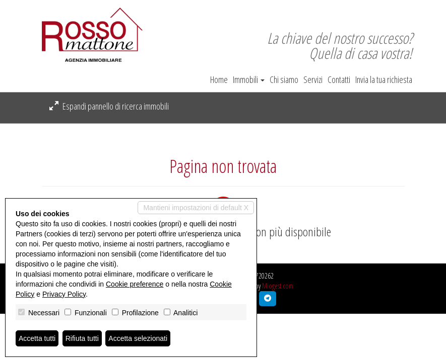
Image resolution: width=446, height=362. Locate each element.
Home (219, 79)
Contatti (339, 79)
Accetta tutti (37, 338)
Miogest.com (277, 286)
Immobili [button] (249, 79)
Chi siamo (284, 79)
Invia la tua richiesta (383, 79)
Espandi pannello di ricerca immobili (109, 106)
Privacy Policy (64, 294)
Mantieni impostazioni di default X (195, 208)
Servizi (313, 79)
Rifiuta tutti (82, 338)
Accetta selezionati (137, 338)
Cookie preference (134, 284)
